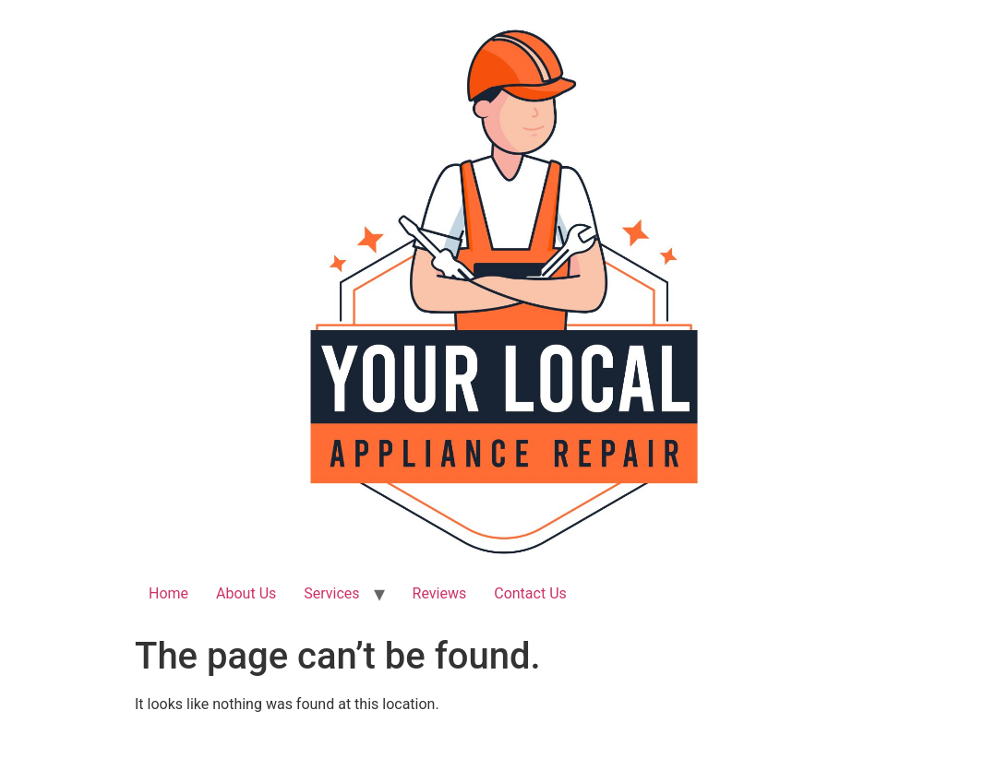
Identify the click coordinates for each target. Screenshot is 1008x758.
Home (168, 593)
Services (331, 593)
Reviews (440, 593)
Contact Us (530, 593)
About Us (246, 593)
